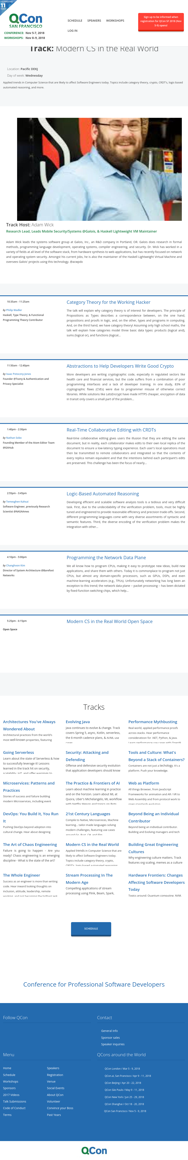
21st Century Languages (88, 813)
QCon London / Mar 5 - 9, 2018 (118, 1068)
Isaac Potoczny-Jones (18, 374)
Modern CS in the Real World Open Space (110, 621)
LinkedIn (29, 1031)
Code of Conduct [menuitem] (14, 1108)
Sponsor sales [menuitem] (110, 1038)
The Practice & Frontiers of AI (93, 783)
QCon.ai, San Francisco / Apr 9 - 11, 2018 (124, 1076)
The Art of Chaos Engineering (30, 844)
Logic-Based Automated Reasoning (103, 494)
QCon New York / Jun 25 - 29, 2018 (120, 1097)
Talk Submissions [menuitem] (14, 1101)
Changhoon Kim (15, 565)
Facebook (14, 1031)
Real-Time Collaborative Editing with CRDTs (111, 430)
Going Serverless (18, 752)
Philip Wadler (14, 310)
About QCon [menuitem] (55, 1095)
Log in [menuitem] (73, 30)
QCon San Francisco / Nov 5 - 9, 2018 (121, 1111)
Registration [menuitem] (55, 1075)
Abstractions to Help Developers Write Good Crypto (120, 366)
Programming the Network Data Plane (106, 557)
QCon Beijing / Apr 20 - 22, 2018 (119, 1083)
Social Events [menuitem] (55, 1088)
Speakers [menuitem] (94, 20)
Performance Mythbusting (152, 721)
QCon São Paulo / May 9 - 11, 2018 (120, 1090)
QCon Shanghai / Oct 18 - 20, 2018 (120, 1104)
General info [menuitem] (109, 1031)
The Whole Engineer (21, 875)
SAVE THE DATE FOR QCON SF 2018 (31, 26)
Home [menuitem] (7, 1068)
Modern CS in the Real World (92, 844)
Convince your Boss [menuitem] (60, 1108)
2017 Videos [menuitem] (11, 1095)
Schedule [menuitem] (75, 20)
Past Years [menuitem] (54, 1115)
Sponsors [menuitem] (9, 1088)
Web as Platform (143, 783)
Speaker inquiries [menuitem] (113, 1044)
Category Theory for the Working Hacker (109, 302)
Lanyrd (37, 1031)
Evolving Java (78, 721)
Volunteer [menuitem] (53, 1101)
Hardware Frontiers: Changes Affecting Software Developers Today (156, 882)
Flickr (22, 1031)
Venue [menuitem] (51, 1081)
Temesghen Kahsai (17, 501)
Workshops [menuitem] (115, 20)
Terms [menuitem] (7, 1115)
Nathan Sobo (14, 438)
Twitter (6, 1031)
